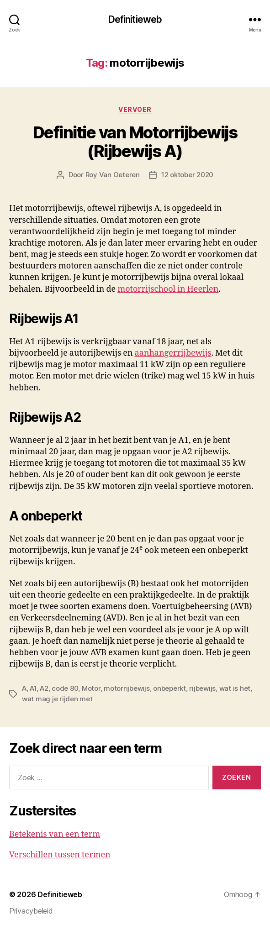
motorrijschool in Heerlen (167, 289)
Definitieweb (135, 19)
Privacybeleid (31, 910)
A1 (33, 688)
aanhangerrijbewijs (173, 353)
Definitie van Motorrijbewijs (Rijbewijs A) (135, 141)
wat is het (234, 688)
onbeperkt (169, 688)
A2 (44, 688)
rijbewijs (202, 688)
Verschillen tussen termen (60, 855)
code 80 (65, 688)
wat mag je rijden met (57, 698)
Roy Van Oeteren (112, 174)
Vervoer (135, 109)
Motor (91, 688)
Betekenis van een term (54, 834)
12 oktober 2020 (187, 174)
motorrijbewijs (126, 688)
